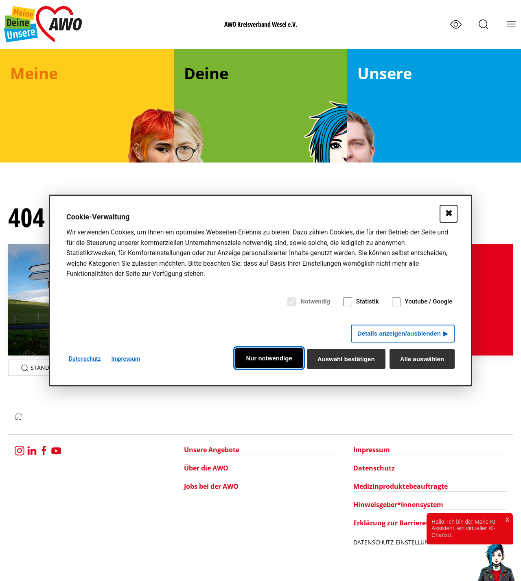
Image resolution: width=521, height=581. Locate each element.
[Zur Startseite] (18, 415)
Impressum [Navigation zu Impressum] (371, 449)
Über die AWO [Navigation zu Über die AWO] (206, 468)
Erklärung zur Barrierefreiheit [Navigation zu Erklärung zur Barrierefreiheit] (401, 522)
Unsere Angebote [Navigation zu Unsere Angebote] (211, 449)
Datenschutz (85, 359)
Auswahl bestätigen (346, 359)
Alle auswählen (422, 359)
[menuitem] (87, 106)
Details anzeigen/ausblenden (399, 333)
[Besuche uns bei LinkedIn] (31, 449)
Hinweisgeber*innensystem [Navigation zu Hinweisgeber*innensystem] (398, 504)
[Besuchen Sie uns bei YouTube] (56, 449)
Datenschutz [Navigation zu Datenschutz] (374, 468)
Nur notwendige (269, 358)
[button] (483, 24)
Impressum (125, 359)
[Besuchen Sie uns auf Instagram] (19, 449)
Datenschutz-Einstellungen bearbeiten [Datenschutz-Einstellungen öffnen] (414, 542)
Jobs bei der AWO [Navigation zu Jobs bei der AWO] (211, 486)
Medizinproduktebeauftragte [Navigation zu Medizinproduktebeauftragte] (400, 486)
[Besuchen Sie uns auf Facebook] (44, 449)
